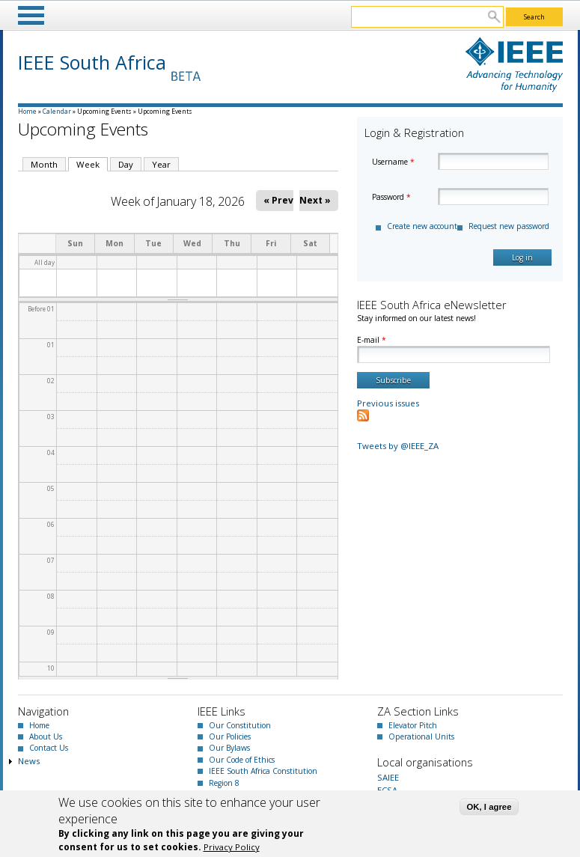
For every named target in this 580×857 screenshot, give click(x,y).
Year (161, 164)
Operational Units (421, 736)
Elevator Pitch (412, 725)
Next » (315, 200)
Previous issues (388, 403)
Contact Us (48, 747)
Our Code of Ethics (242, 759)
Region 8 (224, 783)
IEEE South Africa (92, 62)
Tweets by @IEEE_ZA (398, 445)
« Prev (278, 200)
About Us (45, 736)
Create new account (422, 226)
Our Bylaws (229, 747)
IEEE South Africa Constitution (263, 771)
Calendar (57, 111)
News (29, 760)
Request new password (508, 226)
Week (92, 164)
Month (44, 164)
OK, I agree (488, 806)
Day (125, 164)
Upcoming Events (104, 111)
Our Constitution (240, 725)
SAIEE (388, 777)
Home (27, 111)
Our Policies (230, 736)
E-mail (371, 340)
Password (391, 197)
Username (393, 161)
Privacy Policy (232, 847)
